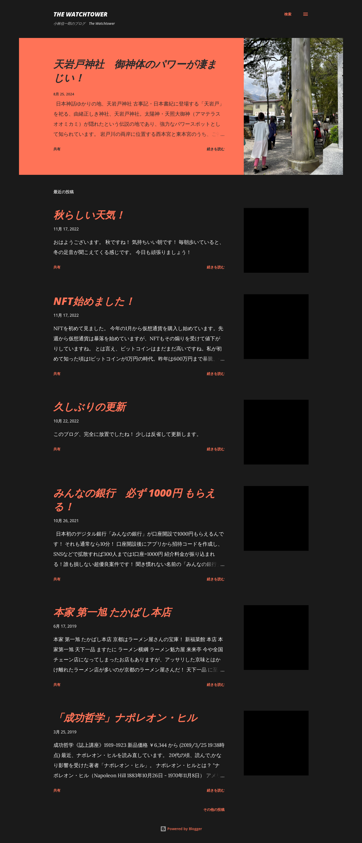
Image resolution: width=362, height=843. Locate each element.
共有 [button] (57, 148)
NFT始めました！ (94, 301)
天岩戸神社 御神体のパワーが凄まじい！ (135, 70)
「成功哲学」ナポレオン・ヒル (125, 717)
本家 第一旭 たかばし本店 (112, 612)
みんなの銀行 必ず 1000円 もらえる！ (134, 499)
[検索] (287, 14)
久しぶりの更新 (89, 406)
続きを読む (216, 148)
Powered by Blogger (181, 828)
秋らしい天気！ (89, 215)
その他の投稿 (214, 809)
